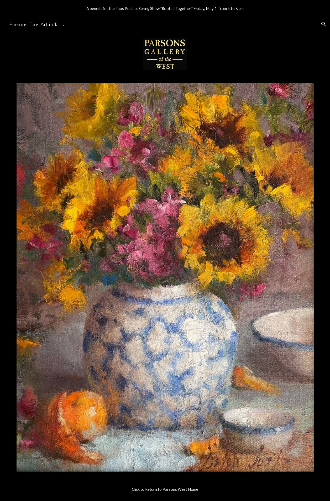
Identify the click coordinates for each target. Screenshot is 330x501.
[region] (165, 8)
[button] (323, 24)
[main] (165, 489)
